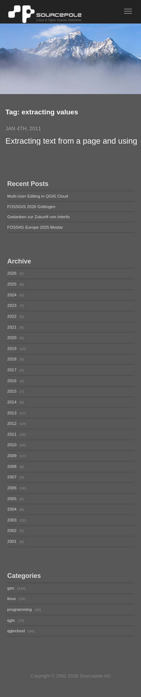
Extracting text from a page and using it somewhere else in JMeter (71, 141)
